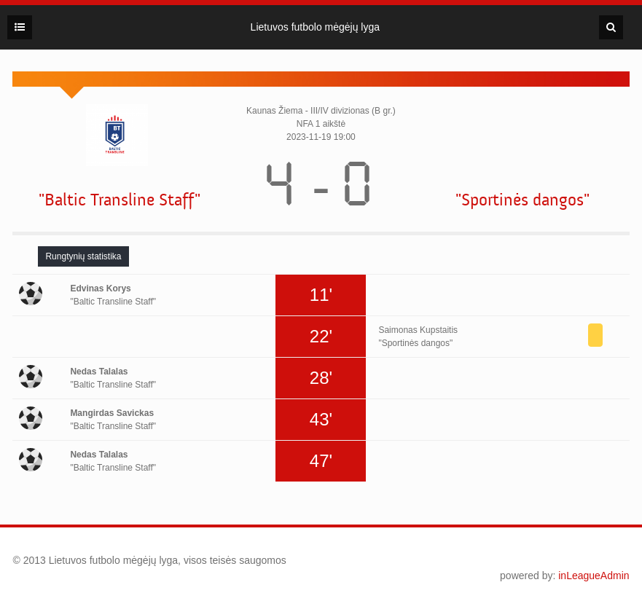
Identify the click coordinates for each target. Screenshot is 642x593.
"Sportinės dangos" (522, 200)
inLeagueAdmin (593, 575)
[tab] (83, 256)
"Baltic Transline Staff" (119, 200)
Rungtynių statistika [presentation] (83, 256)
